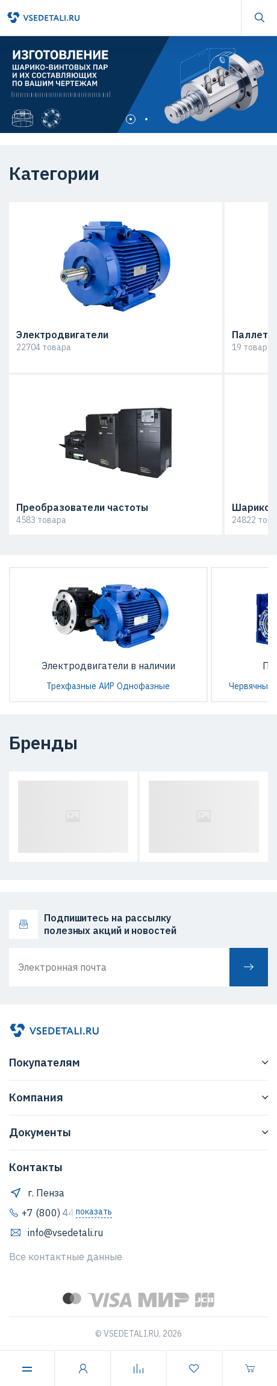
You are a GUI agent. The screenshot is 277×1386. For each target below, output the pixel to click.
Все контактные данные (65, 1257)
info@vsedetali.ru (56, 1232)
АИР (106, 686)
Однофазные (143, 686)
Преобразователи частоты (82, 508)
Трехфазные (71, 686)
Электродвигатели (62, 335)
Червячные (251, 686)
